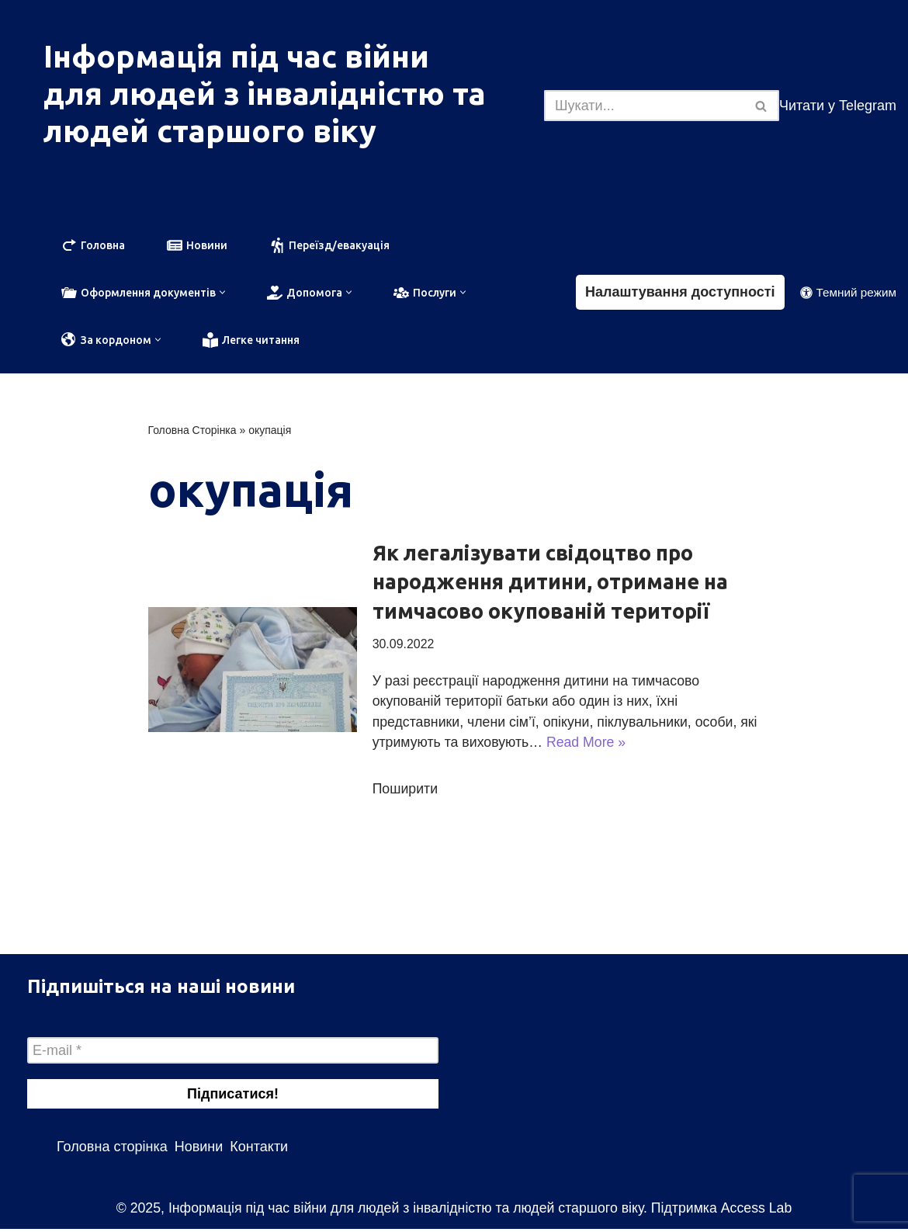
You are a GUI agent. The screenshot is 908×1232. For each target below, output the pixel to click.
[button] (222, 293)
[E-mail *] (232, 1053)
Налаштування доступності (680, 292)
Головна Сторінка (192, 431)
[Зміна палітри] (848, 293)
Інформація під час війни (236, 56)
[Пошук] (644, 105)
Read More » (610, 745)
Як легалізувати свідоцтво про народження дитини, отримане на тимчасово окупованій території (550, 584)
